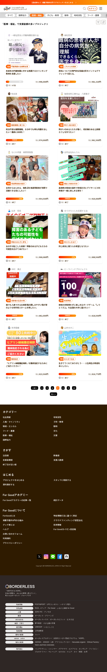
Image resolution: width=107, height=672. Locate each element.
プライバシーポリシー (12, 542)
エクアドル (73, 649)
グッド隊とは (8, 524)
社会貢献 (7, 417)
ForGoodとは (9, 515)
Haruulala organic (79, 642)
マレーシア (52, 652)
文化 (55, 430)
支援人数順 (58, 459)
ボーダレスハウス (41, 619)
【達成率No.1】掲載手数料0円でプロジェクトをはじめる (53, 2)
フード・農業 (93, 15)
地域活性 (78, 15)
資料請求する (8, 484)
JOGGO (46, 642)
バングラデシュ (41, 649)
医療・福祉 (37, 15)
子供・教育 (58, 421)
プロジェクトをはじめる (13, 480)
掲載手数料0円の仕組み (13, 520)
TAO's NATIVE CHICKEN (44, 645)
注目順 (6, 455)
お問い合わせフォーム (12, 533)
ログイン (92, 8)
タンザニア (83, 649)
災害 (55, 435)
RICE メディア (40, 608)
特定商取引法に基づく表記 (65, 515)
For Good (51, 608)
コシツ (37, 635)
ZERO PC (38, 612)
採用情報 (57, 524)
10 (74, 388)
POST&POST (40, 604)
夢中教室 (38, 623)
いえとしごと (49, 627)
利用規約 (7, 538)
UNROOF (38, 627)
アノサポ (47, 612)
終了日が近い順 (9, 464)
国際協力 (22, 15)
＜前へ (34, 388)
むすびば (70, 619)
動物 (66, 15)
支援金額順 (8, 459)
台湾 (85, 652)
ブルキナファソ (41, 652)
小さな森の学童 (49, 623)
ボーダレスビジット (57, 619)
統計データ (58, 500)
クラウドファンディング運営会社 (68, 520)
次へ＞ (53, 394)
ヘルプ (6, 529)
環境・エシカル (9, 426)
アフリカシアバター (62, 642)
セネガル (62, 652)
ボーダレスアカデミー (43, 638)
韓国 (80, 652)
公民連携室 (39, 631)
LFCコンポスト (53, 604)
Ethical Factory (93, 642)
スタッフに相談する (62, 480)
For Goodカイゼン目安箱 (65, 529)
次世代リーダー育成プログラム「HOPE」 (70, 638)
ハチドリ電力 (65, 604)
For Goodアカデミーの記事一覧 (17, 500)
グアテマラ (63, 649)
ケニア (69, 652)
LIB (52, 642)
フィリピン (93, 649)
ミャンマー (52, 649)
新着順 (56, 455)
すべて (10, 15)
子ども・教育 (53, 15)
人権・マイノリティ (11, 421)
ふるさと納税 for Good (65, 608)
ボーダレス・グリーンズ (44, 616)
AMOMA (38, 642)
